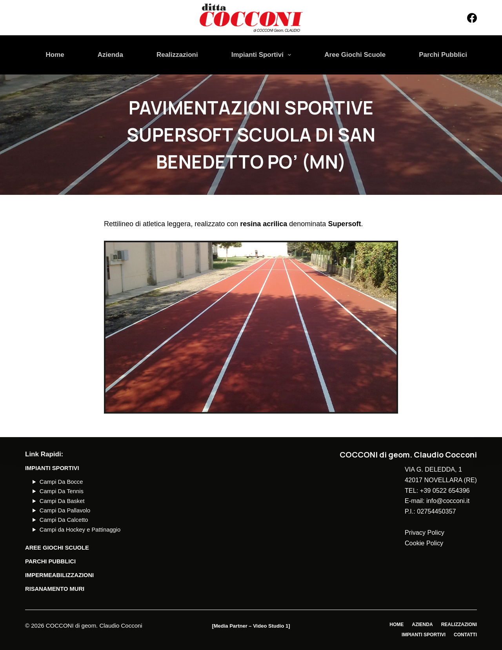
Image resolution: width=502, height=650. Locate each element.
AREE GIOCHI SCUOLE (57, 548)
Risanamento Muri (54, 589)
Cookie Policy (424, 543)
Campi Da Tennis (62, 491)
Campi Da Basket (62, 501)
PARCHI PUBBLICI (50, 561)
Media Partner (230, 626)
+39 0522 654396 (445, 490)
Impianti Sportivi (263, 55)
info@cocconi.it (447, 500)
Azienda (110, 54)
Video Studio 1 (270, 626)
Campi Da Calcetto (64, 520)
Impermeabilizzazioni (59, 575)
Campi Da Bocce (61, 482)
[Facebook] (472, 18)
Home (55, 54)
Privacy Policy (424, 532)
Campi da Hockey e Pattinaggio (80, 530)
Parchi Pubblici (443, 54)
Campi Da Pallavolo (65, 510)
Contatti (465, 634)
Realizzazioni (177, 54)
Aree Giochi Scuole (355, 54)
